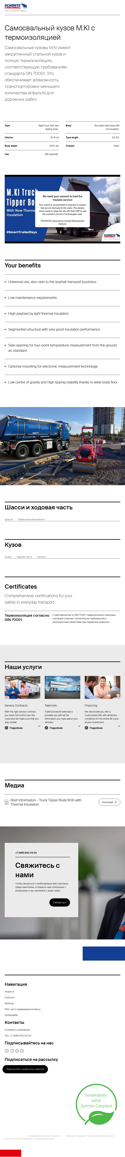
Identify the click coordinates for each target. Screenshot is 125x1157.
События (10, 997)
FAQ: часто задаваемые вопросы (23, 1009)
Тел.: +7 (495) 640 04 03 (18, 1036)
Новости (9, 991)
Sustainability (11, 1015)
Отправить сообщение (17, 1030)
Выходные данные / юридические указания (90, 1136)
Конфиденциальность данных (44, 1136)
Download (106, 802)
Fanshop (9, 1003)
